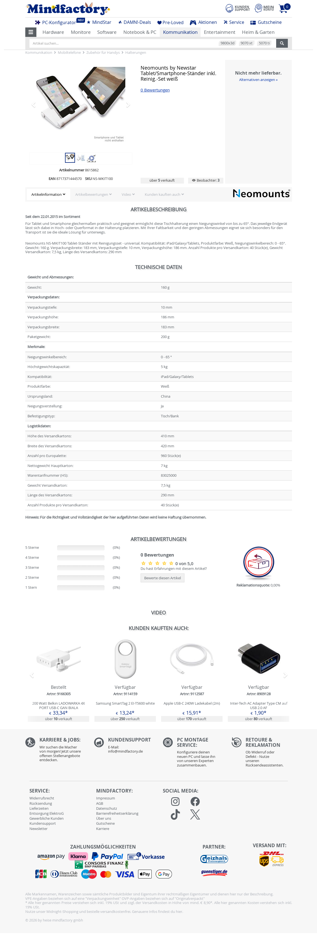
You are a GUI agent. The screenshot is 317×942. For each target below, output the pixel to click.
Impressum (105, 798)
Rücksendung (40, 803)
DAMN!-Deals (134, 22)
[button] (31, 32)
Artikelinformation (46, 194)
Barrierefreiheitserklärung (117, 813)
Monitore (81, 32)
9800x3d (227, 42)
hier (179, 911)
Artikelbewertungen (91, 194)
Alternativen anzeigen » (258, 79)
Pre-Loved (170, 22)
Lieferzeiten (39, 808)
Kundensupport (42, 823)
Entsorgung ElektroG (46, 813)
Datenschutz (106, 808)
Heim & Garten (258, 32)
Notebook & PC (139, 32)
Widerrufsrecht (41, 798)
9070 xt (247, 42)
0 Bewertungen (155, 90)
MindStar (98, 22)
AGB (99, 803)
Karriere (102, 828)
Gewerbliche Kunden (46, 818)
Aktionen (203, 22)
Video (126, 194)
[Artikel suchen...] (152, 43)
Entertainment (219, 32)
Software (107, 32)
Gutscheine (266, 22)
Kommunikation (180, 32)
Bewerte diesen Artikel (162, 577)
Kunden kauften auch (162, 194)
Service (233, 22)
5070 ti (264, 42)
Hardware (53, 32)
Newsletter (38, 828)
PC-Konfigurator (57, 22)
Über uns (103, 818)
